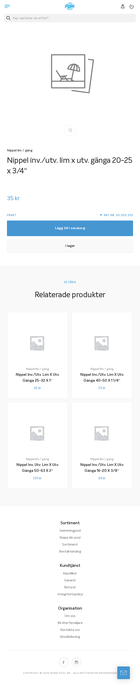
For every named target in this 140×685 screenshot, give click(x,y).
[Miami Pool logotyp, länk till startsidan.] (70, 6)
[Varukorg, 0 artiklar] (131, 6)
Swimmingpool (70, 530)
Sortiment (70, 544)
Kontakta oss (70, 630)
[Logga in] (123, 6)
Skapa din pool (70, 537)
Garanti (70, 580)
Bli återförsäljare (70, 623)
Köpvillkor (70, 573)
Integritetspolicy (70, 594)
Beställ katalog (70, 551)
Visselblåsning (70, 637)
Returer (70, 587)
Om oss (70, 616)
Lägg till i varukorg (70, 228)
